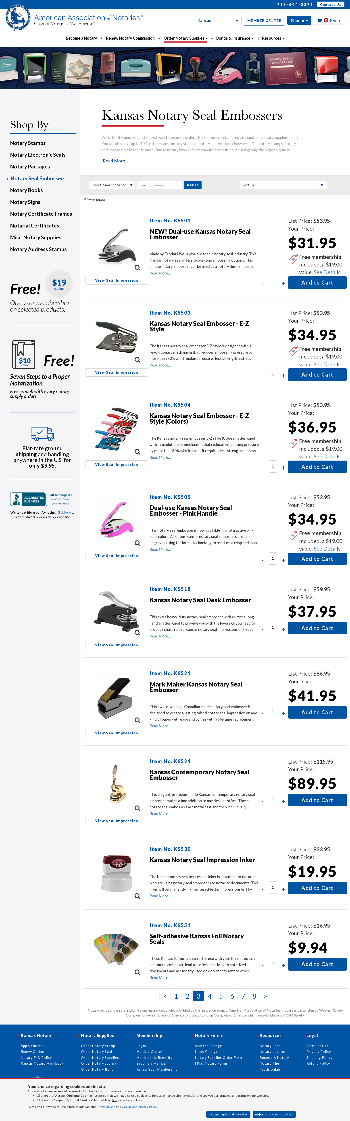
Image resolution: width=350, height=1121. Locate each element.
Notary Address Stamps (38, 249)
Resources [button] (273, 38)
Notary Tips (270, 1063)
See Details (327, 272)
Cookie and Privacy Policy (139, 1107)
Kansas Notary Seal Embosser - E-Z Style (199, 326)
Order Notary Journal (99, 1063)
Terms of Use (106, 1107)
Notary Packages (30, 166)
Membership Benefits (154, 1057)
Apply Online (31, 1046)
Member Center (149, 1051)
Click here (64, 512)
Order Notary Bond (97, 1069)
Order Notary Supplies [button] (185, 38)
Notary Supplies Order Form (218, 1057)
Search (193, 184)
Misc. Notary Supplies (35, 237)
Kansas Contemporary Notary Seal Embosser (199, 774)
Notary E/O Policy (36, 1057)
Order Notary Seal (96, 1051)
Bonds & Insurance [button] (234, 38)
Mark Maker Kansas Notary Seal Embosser (196, 686)
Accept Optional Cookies (228, 1114)
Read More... (115, 160)
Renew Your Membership (157, 1069)
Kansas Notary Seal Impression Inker (202, 859)
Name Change (206, 1051)
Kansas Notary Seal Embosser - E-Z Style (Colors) (199, 418)
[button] (299, 20)
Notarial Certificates (34, 225)
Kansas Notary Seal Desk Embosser (200, 600)
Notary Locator (273, 1051)
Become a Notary (81, 38)
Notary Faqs (270, 1046)
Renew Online (32, 1051)
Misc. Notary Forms (211, 1063)
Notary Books (26, 190)
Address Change (208, 1046)
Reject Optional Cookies (274, 1114)
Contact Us (330, 4)
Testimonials (270, 1069)
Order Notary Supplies (100, 1057)
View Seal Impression (116, 280)
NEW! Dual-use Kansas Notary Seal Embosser (200, 234)
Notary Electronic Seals (38, 155)
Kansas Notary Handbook (42, 1063)
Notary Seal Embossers (38, 178)
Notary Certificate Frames (41, 214)
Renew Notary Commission (130, 38)
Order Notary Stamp (98, 1046)
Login (141, 1046)
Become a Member (151, 1063)
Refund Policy (318, 1063)
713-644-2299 (295, 4)
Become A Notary (274, 1057)
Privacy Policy (318, 1051)
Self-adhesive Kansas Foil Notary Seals (197, 938)
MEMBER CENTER (264, 20)
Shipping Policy (319, 1057)
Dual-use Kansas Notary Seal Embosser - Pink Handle (191, 510)
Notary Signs (25, 202)
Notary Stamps (28, 143)
